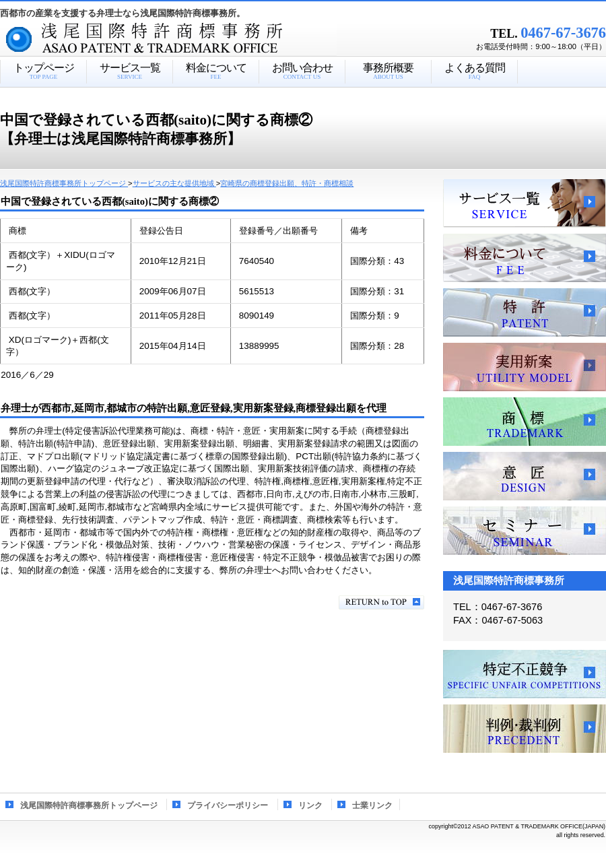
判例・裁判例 (524, 728)
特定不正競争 (524, 674)
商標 (524, 421)
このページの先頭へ (381, 602)
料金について (524, 258)
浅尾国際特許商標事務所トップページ (89, 805)
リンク (310, 805)
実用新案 (524, 367)
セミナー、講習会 (524, 530)
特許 (524, 312)
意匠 (524, 476)
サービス (524, 203)
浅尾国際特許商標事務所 (192, 40)
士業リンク (372, 805)
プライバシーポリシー (227, 805)
